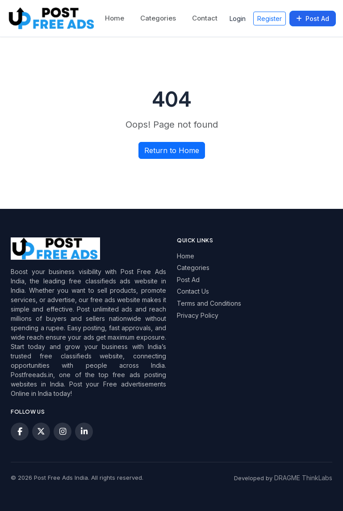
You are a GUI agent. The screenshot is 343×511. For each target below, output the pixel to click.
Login (238, 18)
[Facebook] (20, 431)
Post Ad (312, 18)
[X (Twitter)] (41, 431)
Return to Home (171, 150)
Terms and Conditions (209, 303)
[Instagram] (62, 431)
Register (269, 18)
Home (114, 18)
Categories (158, 18)
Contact (205, 18)
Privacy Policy (197, 315)
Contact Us (193, 291)
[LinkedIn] (84, 431)
